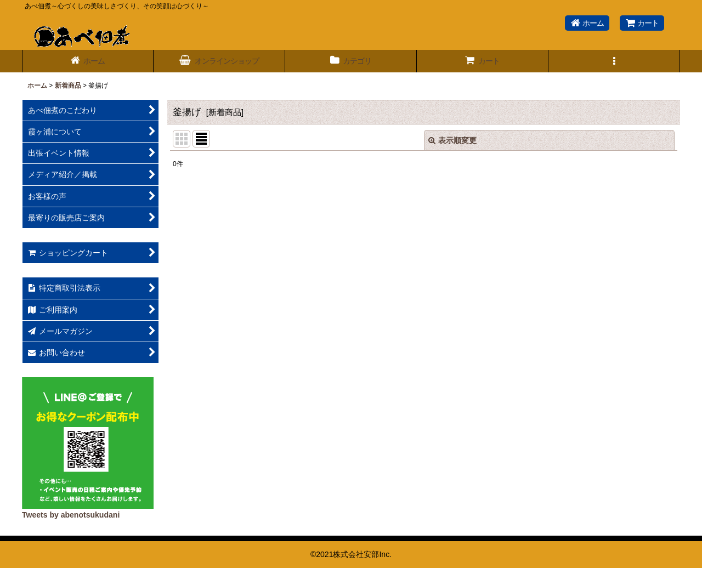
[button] (614, 61)
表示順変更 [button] (452, 140)
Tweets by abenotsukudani (71, 514)
